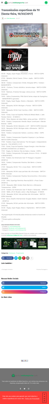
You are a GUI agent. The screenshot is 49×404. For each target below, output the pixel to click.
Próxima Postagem (42, 269)
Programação (20, 253)
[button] (2, 2)
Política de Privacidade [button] (32, 398)
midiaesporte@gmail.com (14, 235)
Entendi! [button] (44, 398)
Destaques (12, 253)
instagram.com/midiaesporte (17, 230)
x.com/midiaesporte (14, 226)
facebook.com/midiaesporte (17, 228)
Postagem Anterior (7, 269)
